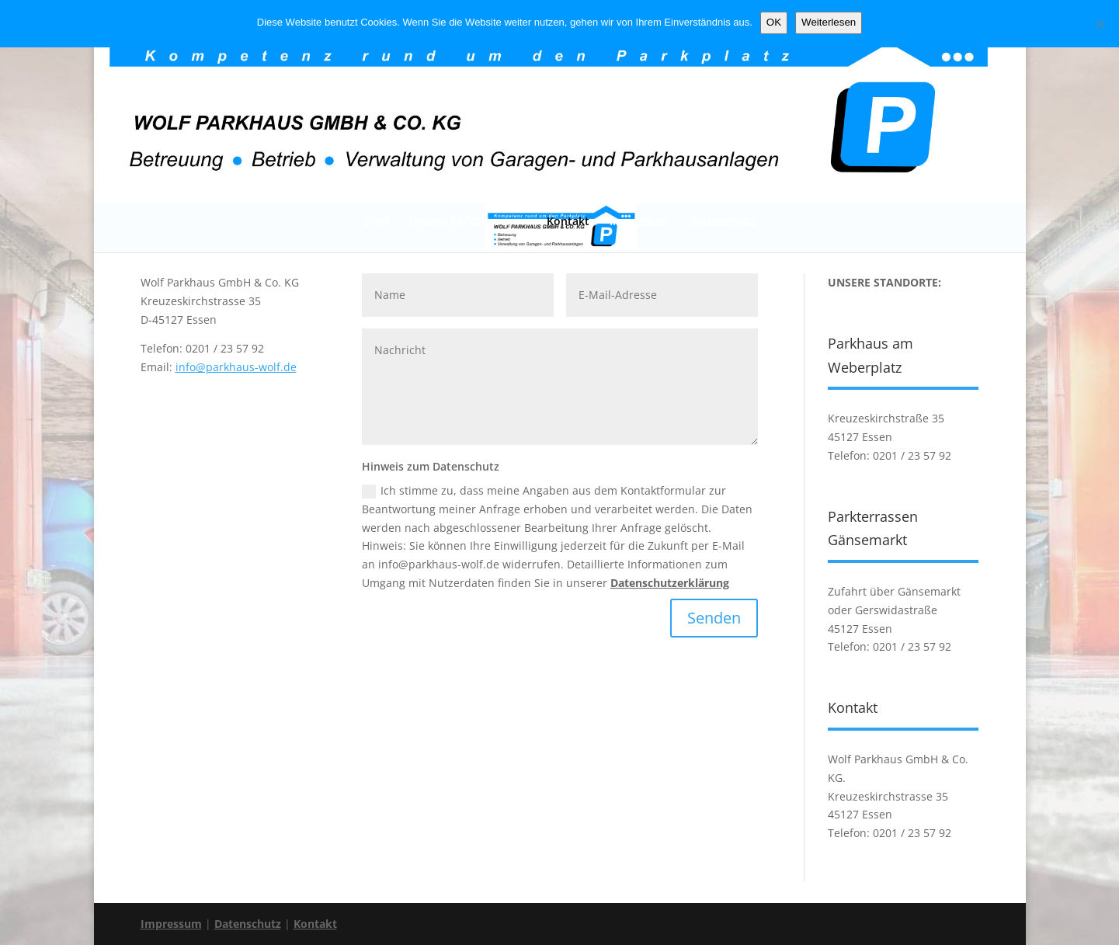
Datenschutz (722, 221)
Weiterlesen (828, 22)
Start (376, 221)
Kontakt (568, 221)
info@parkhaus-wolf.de (236, 367)
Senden (714, 617)
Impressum (639, 221)
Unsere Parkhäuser (460, 221)
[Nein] (1099, 24)
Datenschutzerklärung (669, 582)
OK (773, 22)
